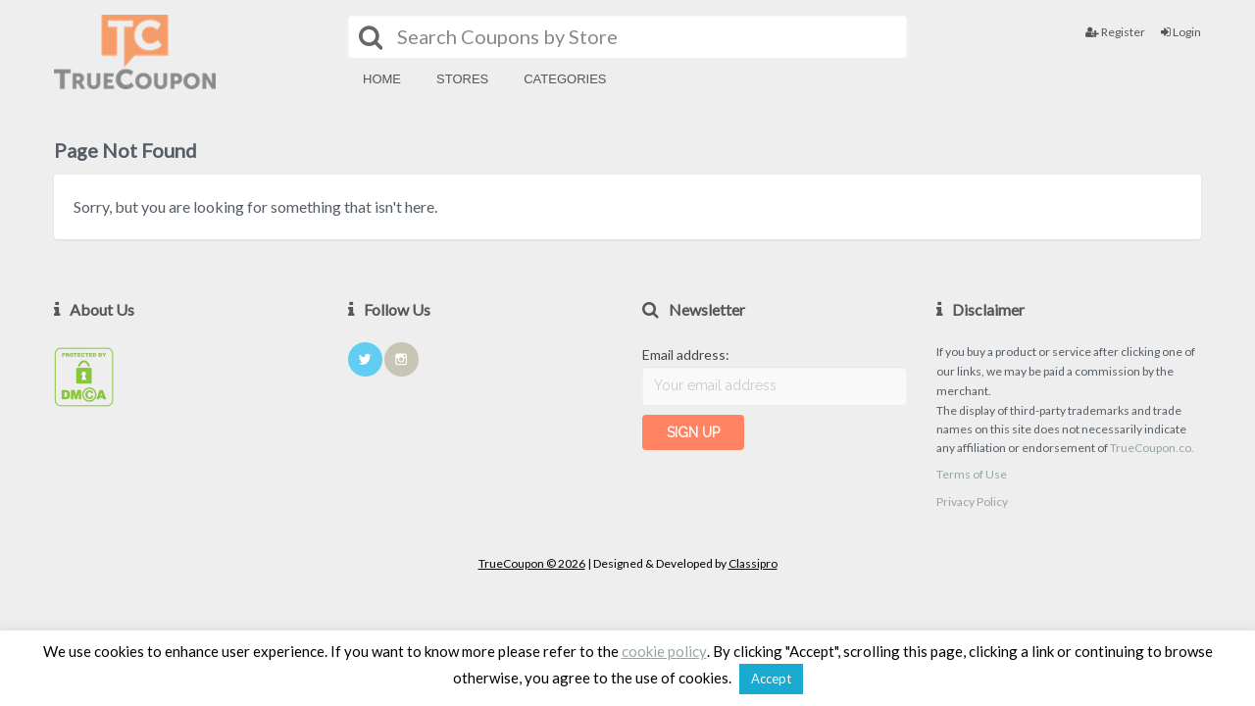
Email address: (685, 354)
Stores (462, 79)
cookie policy (664, 651)
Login (1181, 32)
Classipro (753, 563)
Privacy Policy (972, 501)
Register (1115, 32)
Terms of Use (971, 474)
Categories (565, 79)
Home (382, 79)
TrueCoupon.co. (1152, 447)
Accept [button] (771, 678)
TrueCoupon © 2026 (531, 563)
